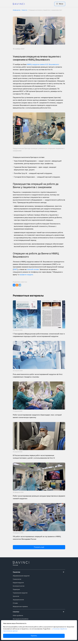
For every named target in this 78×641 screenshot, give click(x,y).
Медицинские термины (20, 606)
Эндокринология (18, 600)
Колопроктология (18, 586)
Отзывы (15, 603)
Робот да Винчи (18, 615)
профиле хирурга (26, 275)
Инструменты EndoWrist (20, 619)
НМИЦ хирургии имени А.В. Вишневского (43, 65)
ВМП (15, 270)
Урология (16, 596)
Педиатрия (16, 589)
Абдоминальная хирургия (21, 576)
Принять (34, 636)
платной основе (33, 270)
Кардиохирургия (18, 583)
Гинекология (17, 579)
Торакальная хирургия (20, 593)
